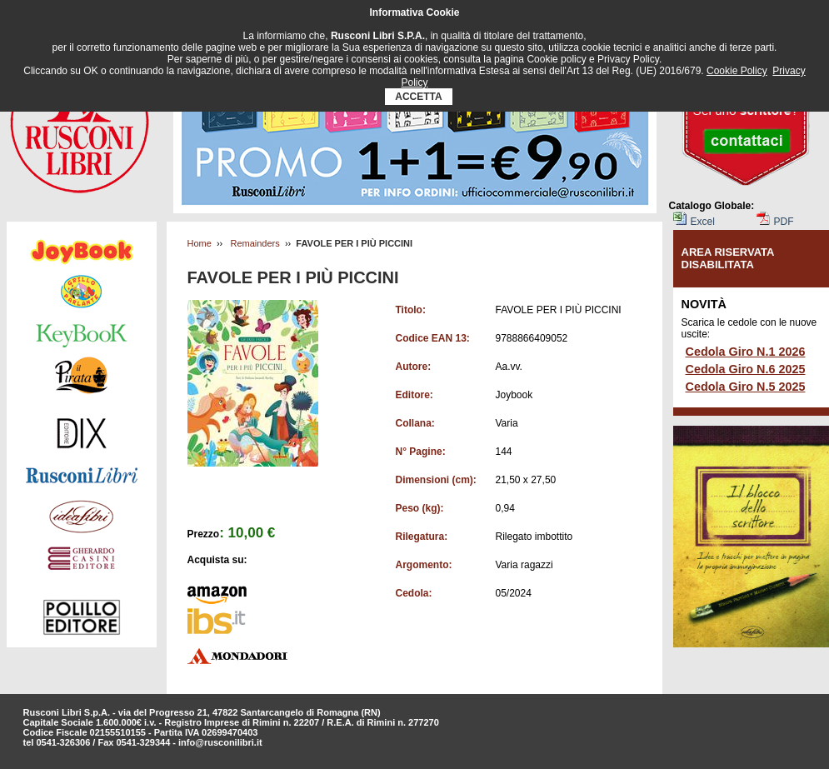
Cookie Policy (737, 71)
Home (199, 243)
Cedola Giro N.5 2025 (746, 386)
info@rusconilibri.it (220, 742)
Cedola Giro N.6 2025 (746, 369)
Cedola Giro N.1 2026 (746, 351)
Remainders (254, 243)
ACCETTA (418, 96)
